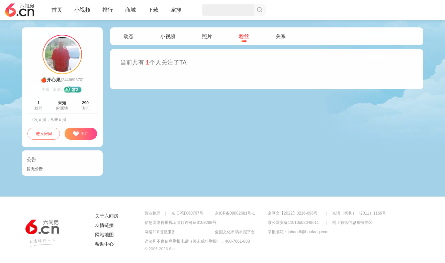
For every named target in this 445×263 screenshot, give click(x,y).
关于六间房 (106, 216)
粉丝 (244, 36)
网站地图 (104, 234)
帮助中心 (104, 244)
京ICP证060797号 (187, 213)
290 (85, 103)
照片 (207, 36)
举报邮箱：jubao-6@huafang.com (298, 232)
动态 (128, 36)
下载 (153, 10)
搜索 (259, 10)
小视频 (82, 12)
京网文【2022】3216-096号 (293, 213)
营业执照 (153, 213)
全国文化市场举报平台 (235, 232)
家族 (176, 12)
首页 (57, 12)
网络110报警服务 (160, 232)
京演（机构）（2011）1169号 (359, 213)
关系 (281, 36)
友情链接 (104, 225)
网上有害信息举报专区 (352, 222)
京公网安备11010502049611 (293, 222)
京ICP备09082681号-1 (235, 213)
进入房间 (44, 133)
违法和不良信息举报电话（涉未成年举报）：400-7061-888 (197, 241)
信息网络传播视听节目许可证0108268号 (180, 222)
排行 (107, 10)
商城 (130, 12)
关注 (81, 134)
